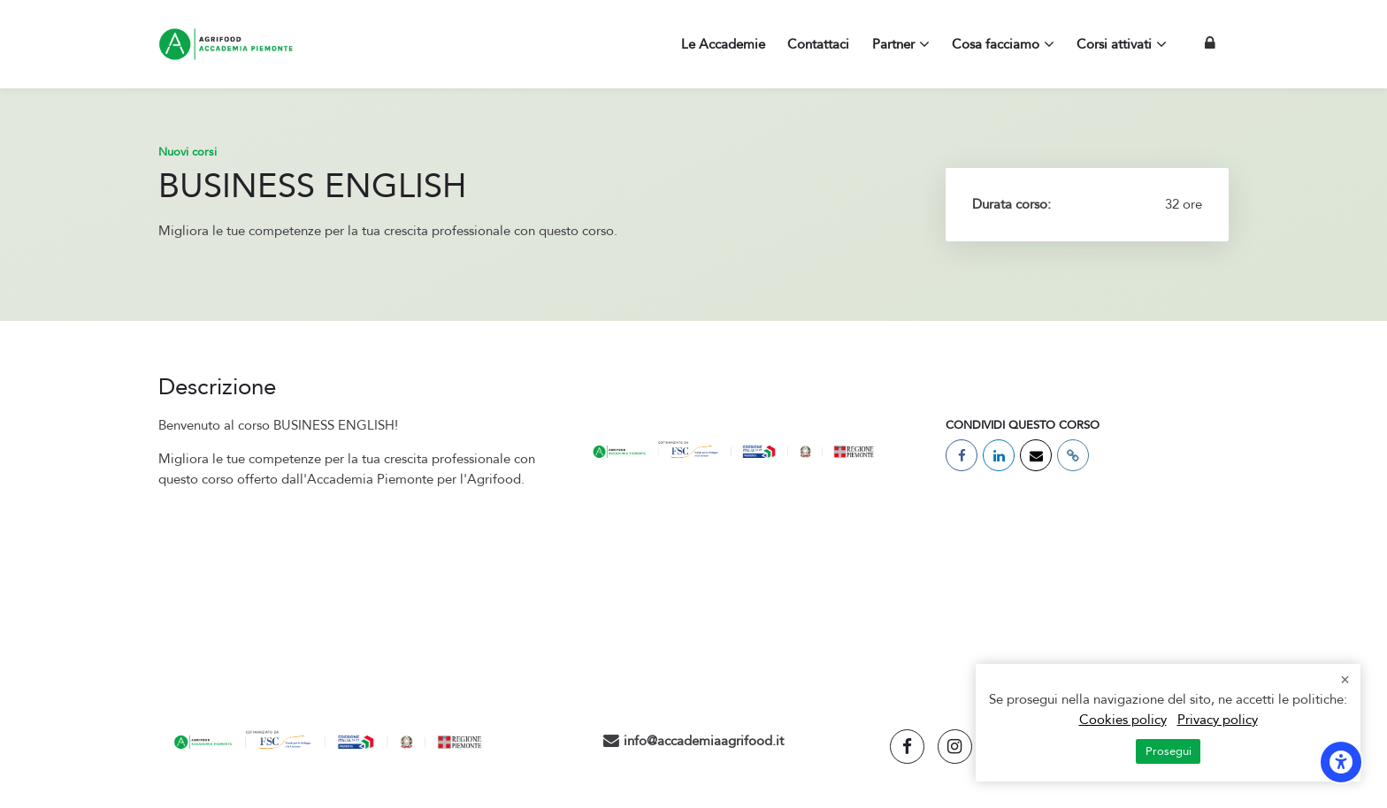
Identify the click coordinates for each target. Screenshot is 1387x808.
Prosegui (1169, 751)
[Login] (1210, 44)
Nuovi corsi (187, 152)
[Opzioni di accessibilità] (1341, 762)
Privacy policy (1217, 719)
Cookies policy (1123, 719)
